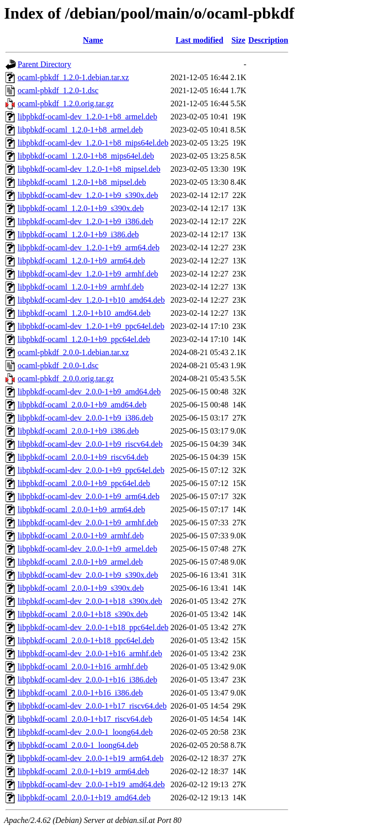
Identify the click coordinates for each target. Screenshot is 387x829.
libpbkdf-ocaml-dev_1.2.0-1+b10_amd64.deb (91, 300)
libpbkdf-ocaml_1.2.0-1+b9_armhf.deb (81, 287)
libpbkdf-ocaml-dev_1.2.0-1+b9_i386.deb (85, 221)
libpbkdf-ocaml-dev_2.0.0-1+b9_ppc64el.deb (91, 470)
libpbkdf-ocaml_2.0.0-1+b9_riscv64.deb (83, 457)
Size (238, 40)
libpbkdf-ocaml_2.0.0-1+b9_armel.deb (80, 562)
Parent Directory (44, 64)
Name (93, 40)
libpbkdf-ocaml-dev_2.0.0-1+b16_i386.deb (87, 679)
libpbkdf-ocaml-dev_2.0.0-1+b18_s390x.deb (90, 601)
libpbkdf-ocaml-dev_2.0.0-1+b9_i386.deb (85, 417)
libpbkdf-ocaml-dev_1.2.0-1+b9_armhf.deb (88, 273)
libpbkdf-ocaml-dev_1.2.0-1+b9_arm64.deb (88, 247)
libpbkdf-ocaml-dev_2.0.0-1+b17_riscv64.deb (92, 706)
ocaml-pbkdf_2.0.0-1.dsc (58, 365)
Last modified (199, 40)
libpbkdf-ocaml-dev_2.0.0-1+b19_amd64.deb (91, 784)
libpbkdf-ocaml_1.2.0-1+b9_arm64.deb (81, 260)
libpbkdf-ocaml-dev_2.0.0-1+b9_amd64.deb (89, 391)
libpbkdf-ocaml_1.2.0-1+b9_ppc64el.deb (84, 339)
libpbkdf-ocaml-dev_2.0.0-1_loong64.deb (85, 732)
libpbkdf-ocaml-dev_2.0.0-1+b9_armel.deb (87, 548)
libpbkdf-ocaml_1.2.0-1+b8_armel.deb (80, 129)
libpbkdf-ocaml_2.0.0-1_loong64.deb (78, 745)
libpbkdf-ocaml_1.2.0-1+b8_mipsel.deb (82, 182)
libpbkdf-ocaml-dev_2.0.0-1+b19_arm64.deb (90, 758)
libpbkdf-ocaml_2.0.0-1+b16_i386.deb (80, 692)
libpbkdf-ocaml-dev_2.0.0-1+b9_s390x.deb (88, 575)
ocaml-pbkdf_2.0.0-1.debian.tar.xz (73, 352)
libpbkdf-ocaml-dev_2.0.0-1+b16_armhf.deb (90, 653)
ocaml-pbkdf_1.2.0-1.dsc (58, 90)
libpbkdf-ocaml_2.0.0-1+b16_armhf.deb (83, 666)
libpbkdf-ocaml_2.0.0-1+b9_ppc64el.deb (84, 483)
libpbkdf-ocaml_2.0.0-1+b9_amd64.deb (82, 404)
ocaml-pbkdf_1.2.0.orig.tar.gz (66, 103)
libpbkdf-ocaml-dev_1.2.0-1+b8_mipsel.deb (89, 169)
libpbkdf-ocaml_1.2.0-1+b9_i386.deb (78, 234)
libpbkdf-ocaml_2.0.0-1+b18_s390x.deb (83, 614)
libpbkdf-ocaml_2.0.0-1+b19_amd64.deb (84, 797)
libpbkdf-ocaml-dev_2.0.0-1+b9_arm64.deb (88, 496)
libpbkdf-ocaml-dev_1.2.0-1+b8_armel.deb (87, 116)
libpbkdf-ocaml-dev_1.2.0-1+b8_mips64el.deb (93, 143)
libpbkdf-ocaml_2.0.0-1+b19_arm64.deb (83, 771)
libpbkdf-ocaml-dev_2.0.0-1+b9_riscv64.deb (90, 444)
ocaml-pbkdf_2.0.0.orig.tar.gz (66, 378)
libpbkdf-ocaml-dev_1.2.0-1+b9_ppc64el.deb (91, 326)
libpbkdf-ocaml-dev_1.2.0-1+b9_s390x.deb (88, 195)
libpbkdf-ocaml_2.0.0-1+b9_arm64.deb (81, 509)
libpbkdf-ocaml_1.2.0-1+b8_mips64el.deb (86, 156)
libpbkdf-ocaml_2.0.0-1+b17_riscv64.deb (85, 719)
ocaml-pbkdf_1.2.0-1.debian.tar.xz (73, 77)
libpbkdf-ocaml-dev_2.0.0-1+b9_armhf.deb (88, 522)
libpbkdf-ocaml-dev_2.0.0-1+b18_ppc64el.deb (93, 627)
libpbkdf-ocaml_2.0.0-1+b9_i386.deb (78, 431)
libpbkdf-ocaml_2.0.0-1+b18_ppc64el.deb (86, 640)
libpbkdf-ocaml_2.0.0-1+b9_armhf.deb (81, 535)
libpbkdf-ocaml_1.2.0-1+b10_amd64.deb (84, 313)
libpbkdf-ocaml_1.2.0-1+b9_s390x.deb (81, 208)
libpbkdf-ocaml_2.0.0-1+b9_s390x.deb (81, 588)
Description (268, 40)
